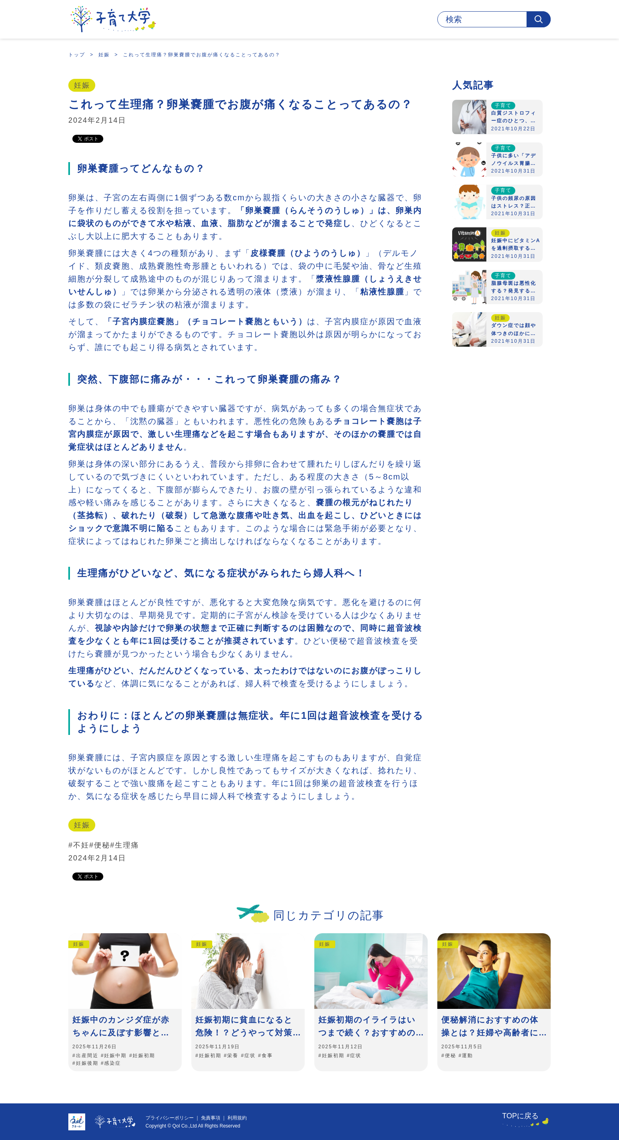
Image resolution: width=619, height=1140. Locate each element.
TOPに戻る (520, 1116)
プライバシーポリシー (170, 1118)
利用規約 (237, 1118)
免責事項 (210, 1118)
